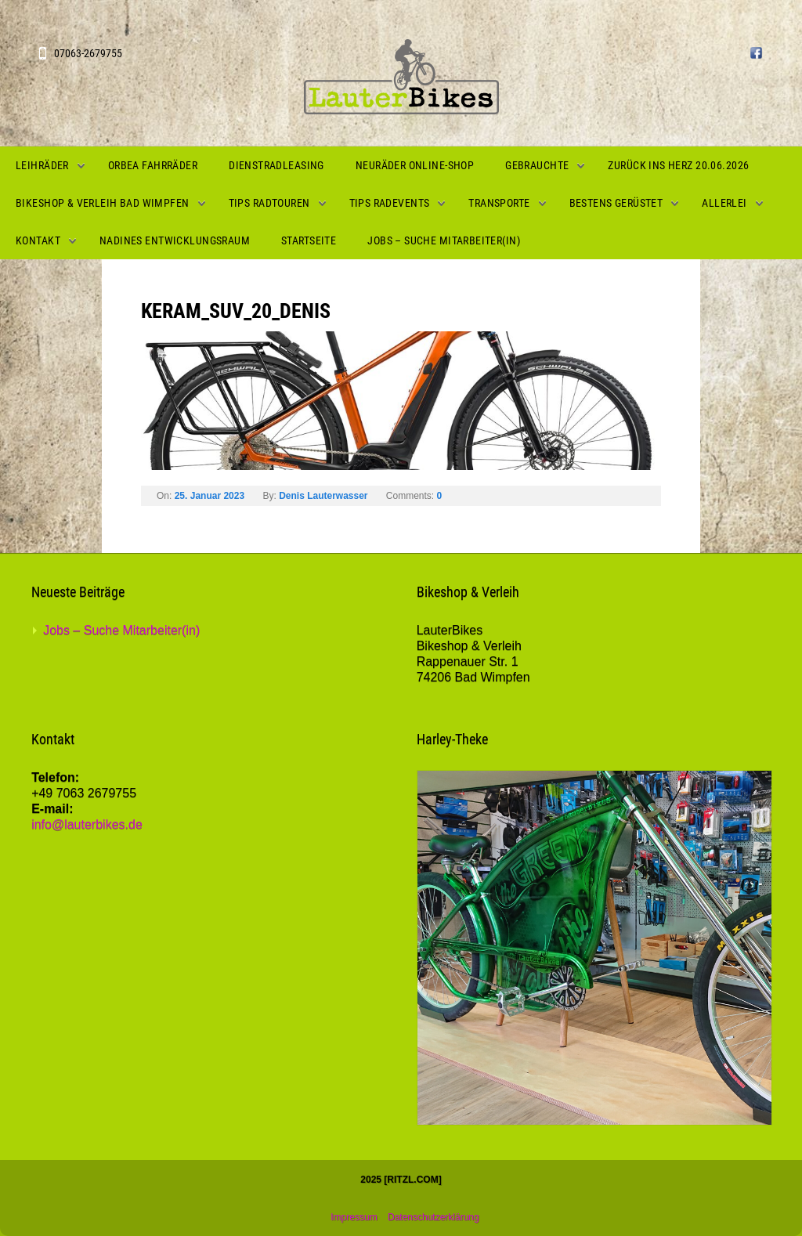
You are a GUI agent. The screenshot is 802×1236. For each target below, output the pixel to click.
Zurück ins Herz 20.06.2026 (678, 165)
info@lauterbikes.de (87, 824)
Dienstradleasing (276, 165)
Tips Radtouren (269, 203)
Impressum (354, 1217)
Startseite (308, 240)
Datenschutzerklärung (433, 1217)
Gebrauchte (537, 165)
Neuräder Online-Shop (415, 165)
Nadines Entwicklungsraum (174, 240)
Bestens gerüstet (616, 203)
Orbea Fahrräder (152, 165)
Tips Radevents (389, 203)
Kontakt (38, 240)
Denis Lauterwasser (323, 495)
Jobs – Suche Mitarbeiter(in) (443, 240)
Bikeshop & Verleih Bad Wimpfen (103, 203)
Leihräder (42, 165)
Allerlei (724, 203)
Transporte (498, 203)
